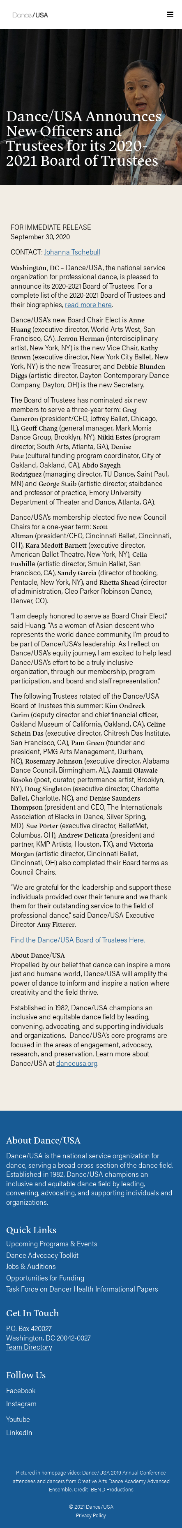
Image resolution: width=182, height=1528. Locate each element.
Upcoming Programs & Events (51, 1243)
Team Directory (29, 1346)
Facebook (20, 1390)
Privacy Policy (91, 1515)
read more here (88, 304)
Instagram (21, 1403)
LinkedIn (19, 1432)
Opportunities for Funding (45, 1278)
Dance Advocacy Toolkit (42, 1255)
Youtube (18, 1419)
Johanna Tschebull (72, 251)
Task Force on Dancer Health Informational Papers (82, 1289)
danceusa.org (76, 1063)
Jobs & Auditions (31, 1266)
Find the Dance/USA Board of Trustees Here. (79, 939)
